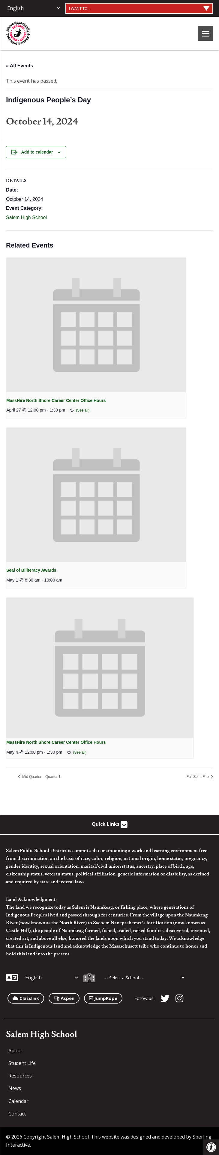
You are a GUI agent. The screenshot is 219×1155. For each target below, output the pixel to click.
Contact (17, 1113)
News (14, 1088)
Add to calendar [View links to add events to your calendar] (37, 152)
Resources (20, 1075)
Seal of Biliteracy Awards (31, 570)
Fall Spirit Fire (198, 777)
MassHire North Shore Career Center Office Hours (56, 400)
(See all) (82, 410)
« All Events (19, 65)
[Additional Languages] (33, 8)
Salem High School (26, 217)
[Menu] (205, 33)
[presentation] (96, 325)
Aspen (64, 998)
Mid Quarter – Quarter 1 (41, 777)
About (15, 1050)
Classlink (26, 998)
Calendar (18, 1101)
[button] (211, 1147)
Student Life (22, 1063)
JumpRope (103, 998)
